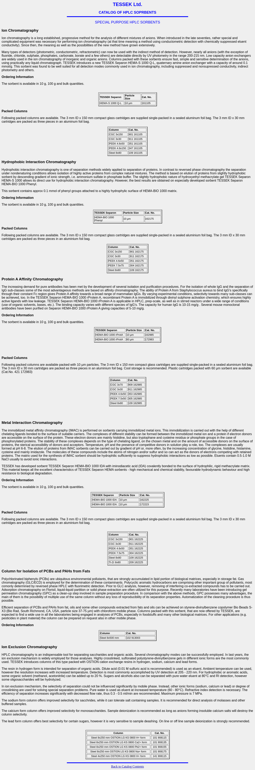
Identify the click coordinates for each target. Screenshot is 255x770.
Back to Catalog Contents (127, 766)
